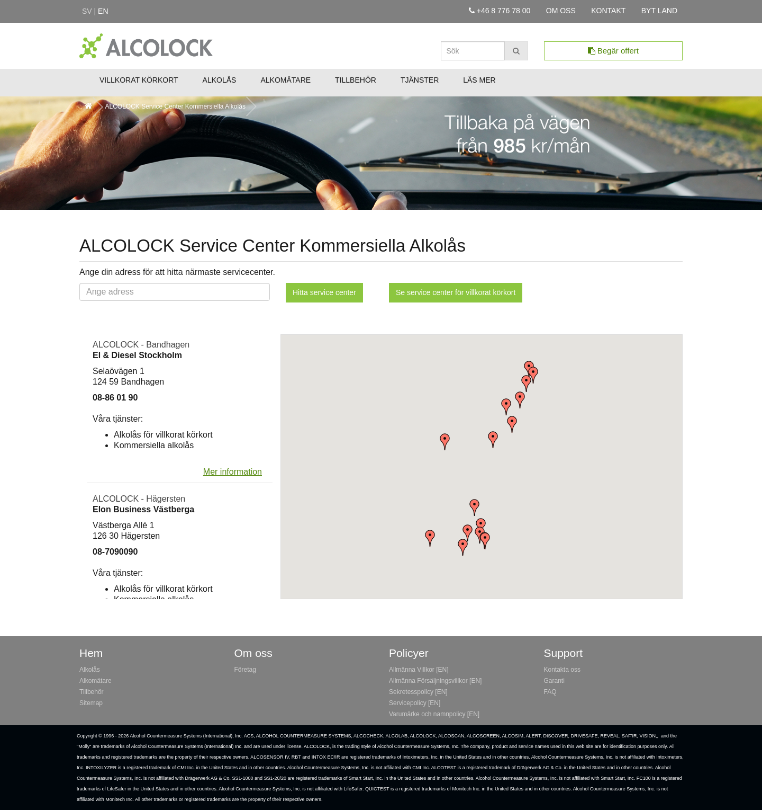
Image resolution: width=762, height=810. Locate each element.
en (103, 11)
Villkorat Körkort (138, 80)
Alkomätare (285, 80)
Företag (245, 669)
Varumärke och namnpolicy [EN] (434, 714)
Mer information (232, 471)
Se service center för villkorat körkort (455, 292)
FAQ (550, 692)
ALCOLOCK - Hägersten (139, 498)
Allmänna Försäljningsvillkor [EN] (435, 680)
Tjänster (420, 80)
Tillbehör (355, 80)
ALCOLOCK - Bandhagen (141, 344)
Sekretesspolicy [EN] (418, 692)
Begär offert (613, 50)
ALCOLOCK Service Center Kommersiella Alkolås (175, 106)
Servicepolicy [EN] (414, 703)
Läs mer (479, 80)
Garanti (554, 680)
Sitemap (91, 703)
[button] (485, 540)
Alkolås (220, 80)
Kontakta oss (562, 669)
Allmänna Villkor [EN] (419, 669)
